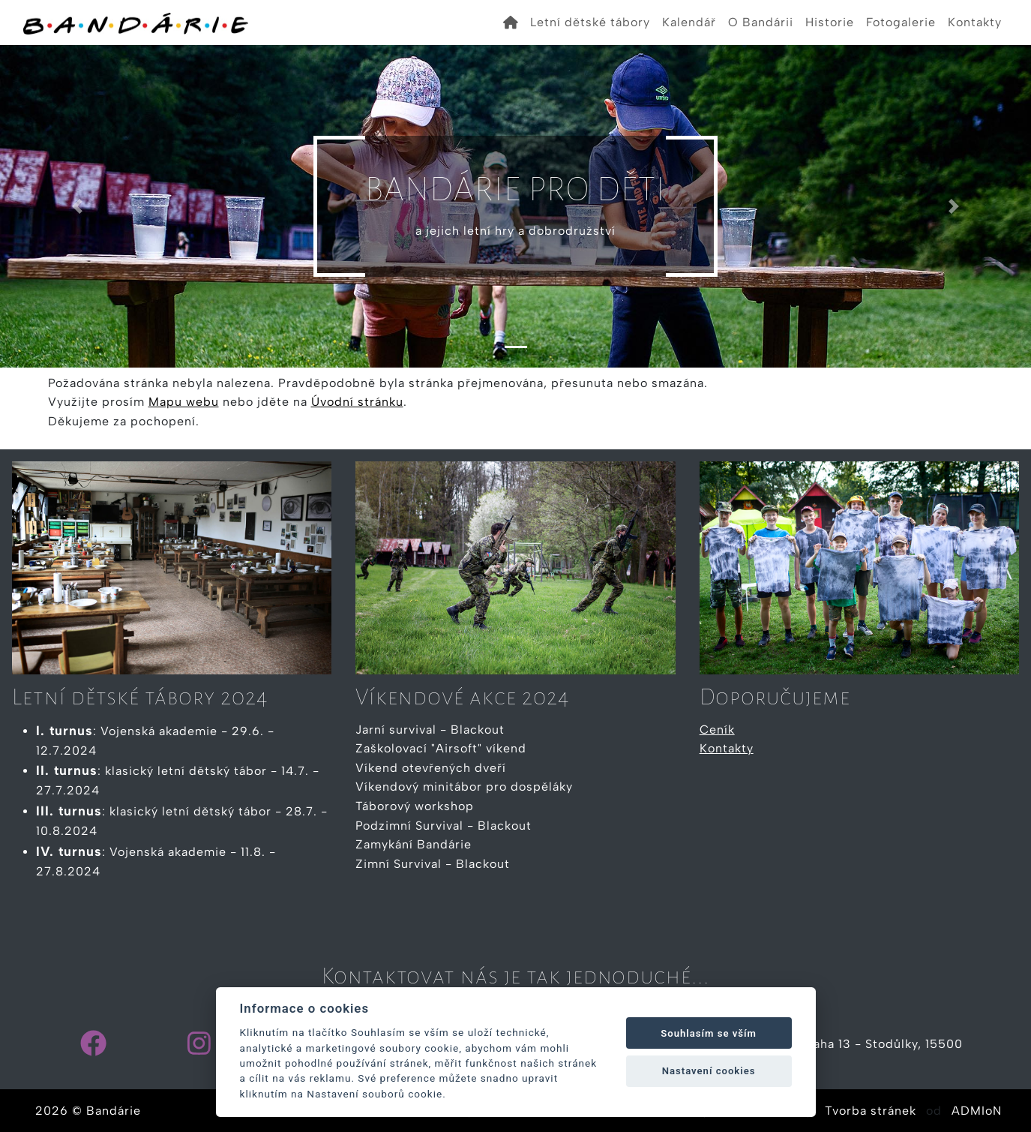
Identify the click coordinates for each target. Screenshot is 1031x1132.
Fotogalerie (901, 22)
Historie (829, 22)
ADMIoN (977, 1110)
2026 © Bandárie (88, 1110)
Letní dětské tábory (590, 22)
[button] (77, 206)
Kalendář (689, 22)
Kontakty (975, 22)
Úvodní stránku (357, 402)
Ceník (717, 729)
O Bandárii (760, 22)
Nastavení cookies (709, 1070)
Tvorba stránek (870, 1110)
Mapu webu (183, 402)
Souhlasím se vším (709, 1033)
